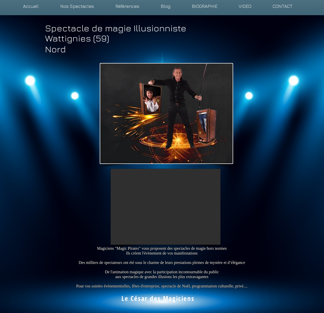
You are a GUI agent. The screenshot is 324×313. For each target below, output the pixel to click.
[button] (77, 6)
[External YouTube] (165, 207)
